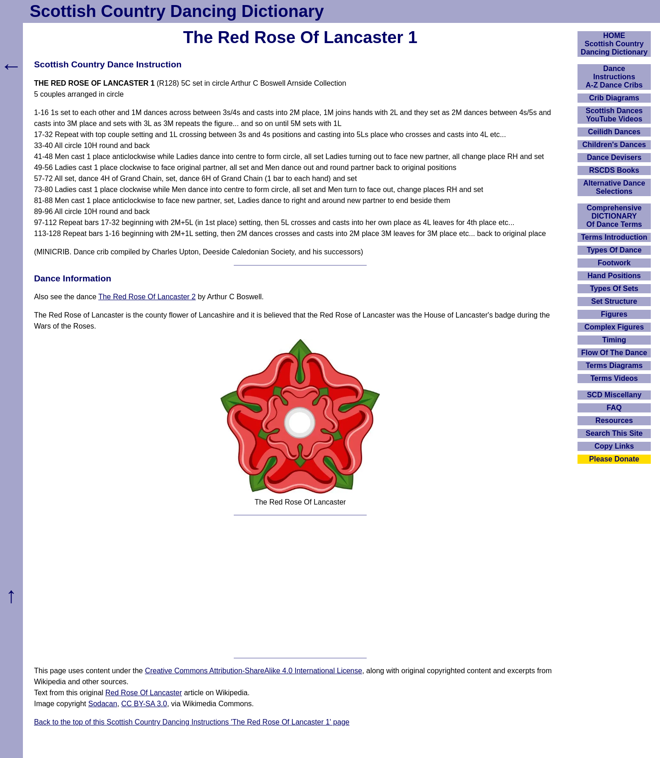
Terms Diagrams (614, 365)
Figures (614, 314)
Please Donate (614, 459)
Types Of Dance (614, 250)
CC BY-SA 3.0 (144, 704)
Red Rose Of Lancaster (143, 693)
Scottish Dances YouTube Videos (614, 115)
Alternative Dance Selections (614, 187)
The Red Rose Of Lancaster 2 (147, 297)
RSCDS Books (614, 170)
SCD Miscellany (614, 395)
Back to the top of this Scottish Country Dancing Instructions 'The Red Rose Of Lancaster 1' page (191, 722)
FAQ (614, 408)
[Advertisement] (300, 586)
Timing (614, 340)
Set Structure (614, 301)
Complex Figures (614, 327)
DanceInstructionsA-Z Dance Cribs (614, 77)
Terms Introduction (614, 237)
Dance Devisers (614, 157)
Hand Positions (614, 276)
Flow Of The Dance (614, 353)
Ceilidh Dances (614, 132)
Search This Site (614, 433)
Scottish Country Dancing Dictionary (177, 11)
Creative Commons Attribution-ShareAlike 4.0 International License (253, 671)
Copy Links (614, 446)
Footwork (614, 263)
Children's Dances (614, 144)
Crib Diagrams (614, 98)
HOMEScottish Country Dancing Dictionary (614, 44)
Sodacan (102, 704)
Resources (614, 420)
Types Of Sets (614, 288)
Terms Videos (614, 378)
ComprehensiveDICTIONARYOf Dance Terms (614, 216)
